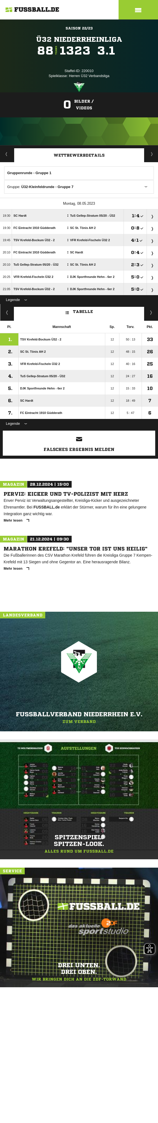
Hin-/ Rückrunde (151, 312)
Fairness (7, 312)
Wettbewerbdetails (79, 155)
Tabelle (79, 311)
